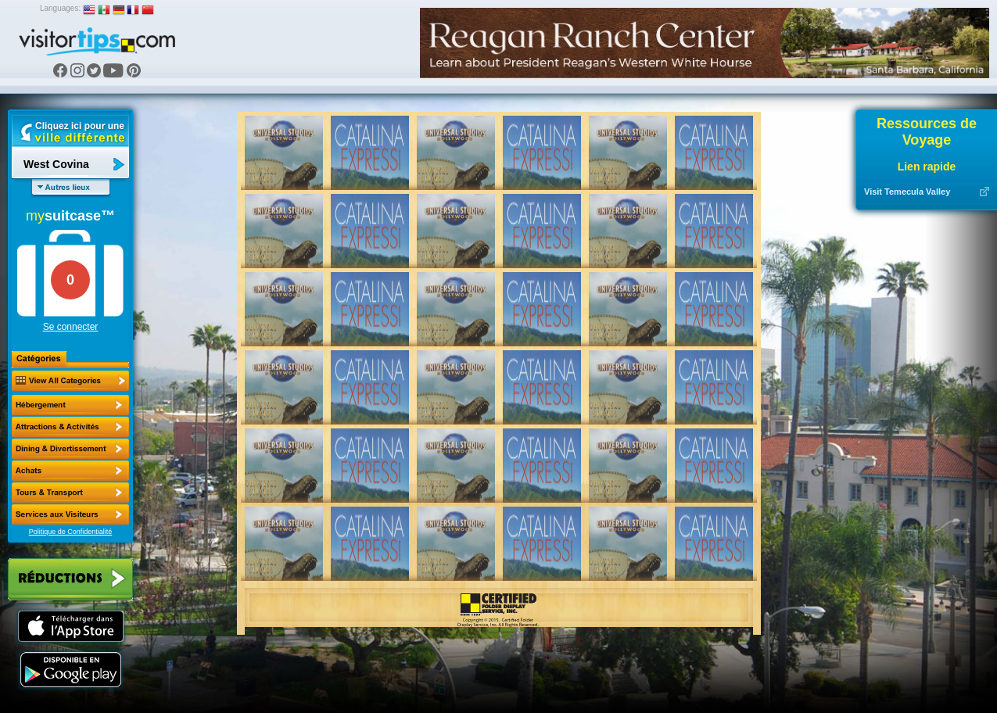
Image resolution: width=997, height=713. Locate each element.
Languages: (60, 8)
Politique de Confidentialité (71, 532)
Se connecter (71, 326)
